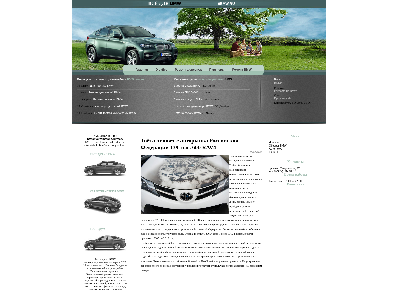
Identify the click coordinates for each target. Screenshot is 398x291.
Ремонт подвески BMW (108, 99)
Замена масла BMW (187, 85)
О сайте (161, 69)
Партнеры (217, 69)
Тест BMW (97, 228)
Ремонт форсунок (188, 69)
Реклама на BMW (285, 90)
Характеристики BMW (107, 191)
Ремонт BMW (242, 69)
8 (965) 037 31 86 (285, 171)
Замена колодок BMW (188, 99)
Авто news (275, 148)
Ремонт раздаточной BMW (111, 106)
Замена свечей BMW (187, 113)
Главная (142, 69)
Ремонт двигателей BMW (105, 92)
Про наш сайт (283, 98)
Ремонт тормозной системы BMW (114, 113)
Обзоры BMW (278, 145)
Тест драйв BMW (102, 154)
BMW (175, 3)
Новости (274, 142)
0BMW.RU (226, 4)
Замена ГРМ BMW (186, 92)
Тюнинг (273, 151)
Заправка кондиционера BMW (193, 106)
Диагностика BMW (102, 85)
